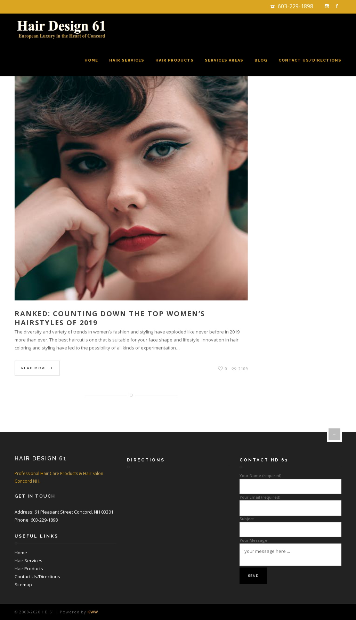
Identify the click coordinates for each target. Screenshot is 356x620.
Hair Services (126, 60)
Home (91, 60)
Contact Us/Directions (309, 60)
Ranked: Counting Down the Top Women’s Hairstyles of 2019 (110, 318)
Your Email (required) (290, 502)
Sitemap (23, 584)
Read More (37, 368)
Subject (290, 524)
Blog (260, 60)
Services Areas (224, 60)
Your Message (290, 552)
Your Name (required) (290, 481)
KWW (93, 611)
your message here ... (290, 554)
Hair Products (174, 60)
